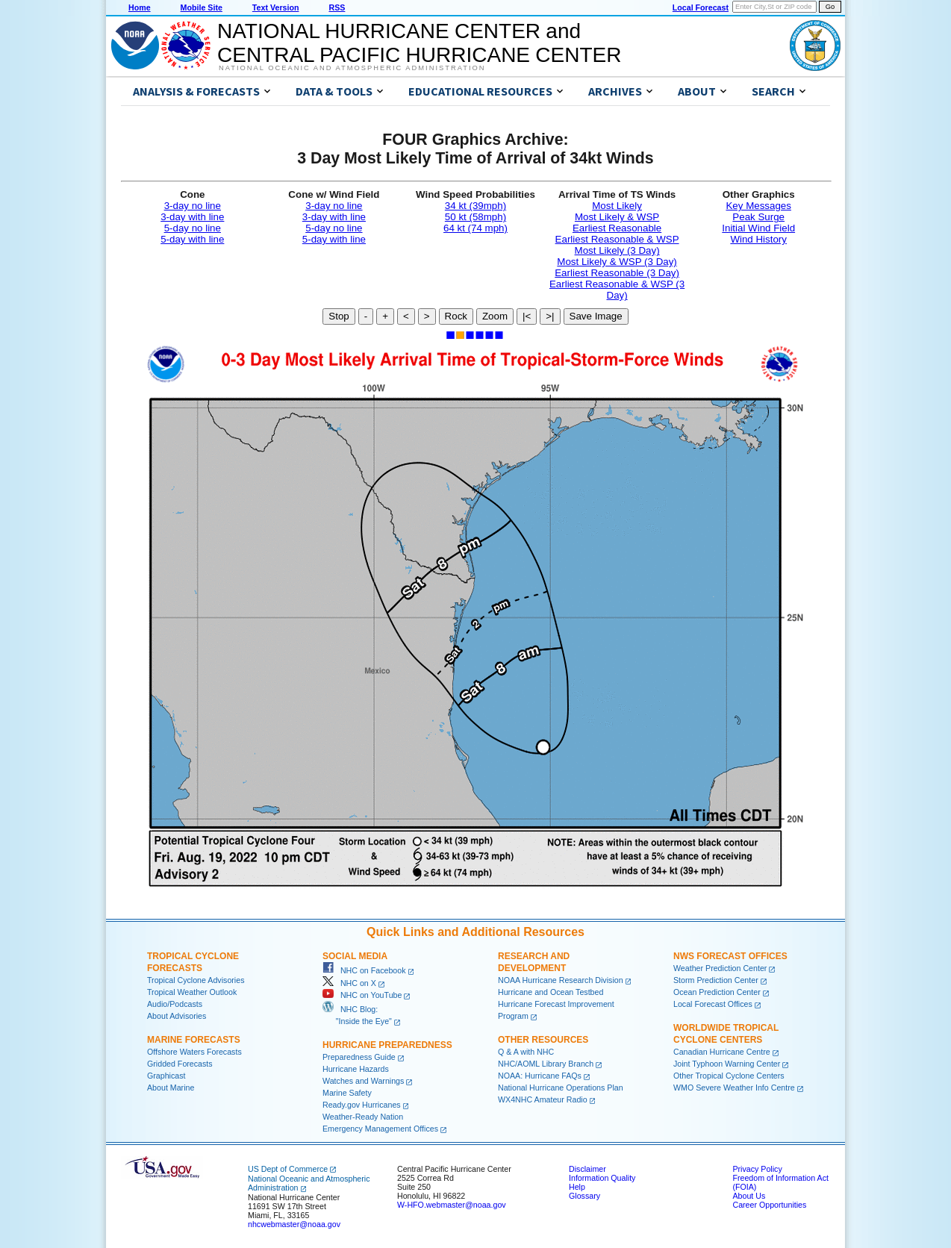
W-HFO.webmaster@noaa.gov (451, 1204)
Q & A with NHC (526, 1051)
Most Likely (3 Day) (617, 250)
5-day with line (192, 239)
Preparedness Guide (359, 1056)
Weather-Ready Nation (362, 1116)
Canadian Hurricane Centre (721, 1051)
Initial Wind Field (758, 228)
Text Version (275, 7)
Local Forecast (701, 7)
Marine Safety (347, 1092)
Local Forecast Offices (712, 1003)
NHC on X (349, 983)
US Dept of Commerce (288, 1168)
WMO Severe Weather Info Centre (734, 1087)
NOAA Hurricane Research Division (560, 980)
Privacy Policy (757, 1168)
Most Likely (617, 205)
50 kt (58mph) (475, 216)
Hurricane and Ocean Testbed (550, 992)
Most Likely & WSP (617, 216)
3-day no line (192, 205)
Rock (456, 316)
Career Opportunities (769, 1204)
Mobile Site (201, 7)
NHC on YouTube (362, 994)
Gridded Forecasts (180, 1063)
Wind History (758, 239)
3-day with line (192, 216)
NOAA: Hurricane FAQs (539, 1075)
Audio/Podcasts (174, 1003)
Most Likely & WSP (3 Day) (616, 261)
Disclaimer (587, 1168)
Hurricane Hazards (355, 1068)
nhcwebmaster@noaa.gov (294, 1224)
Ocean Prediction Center (717, 992)
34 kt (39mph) (475, 205)
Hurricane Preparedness (387, 1045)
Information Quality (602, 1177)
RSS (336, 7)
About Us (748, 1195)
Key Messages (758, 205)
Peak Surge (758, 216)
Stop (338, 316)
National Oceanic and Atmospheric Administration (352, 68)
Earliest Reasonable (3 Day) (617, 272)
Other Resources (543, 1040)
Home (139, 7)
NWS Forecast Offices (730, 956)
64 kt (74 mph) (475, 228)
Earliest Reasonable (617, 228)
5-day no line (192, 228)
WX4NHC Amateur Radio (542, 1099)
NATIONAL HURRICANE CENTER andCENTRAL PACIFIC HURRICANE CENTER (419, 42)
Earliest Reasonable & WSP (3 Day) (617, 289)
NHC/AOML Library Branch (545, 1063)
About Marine (170, 1087)
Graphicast (166, 1075)
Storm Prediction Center (715, 980)
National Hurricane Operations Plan (560, 1087)
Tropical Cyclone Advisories (196, 980)
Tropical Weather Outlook (192, 992)
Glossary (584, 1195)
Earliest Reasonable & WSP (617, 239)
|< (527, 316)
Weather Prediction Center (720, 968)
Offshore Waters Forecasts (194, 1051)
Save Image (596, 316)
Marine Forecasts (193, 1040)
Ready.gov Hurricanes (361, 1104)
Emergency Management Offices (380, 1128)
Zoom (495, 316)
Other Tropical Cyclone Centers (729, 1075)
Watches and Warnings (363, 1080)
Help (577, 1186)
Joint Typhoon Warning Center (726, 1063)
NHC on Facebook (364, 970)
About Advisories (176, 1015)
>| (550, 316)
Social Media (354, 956)
